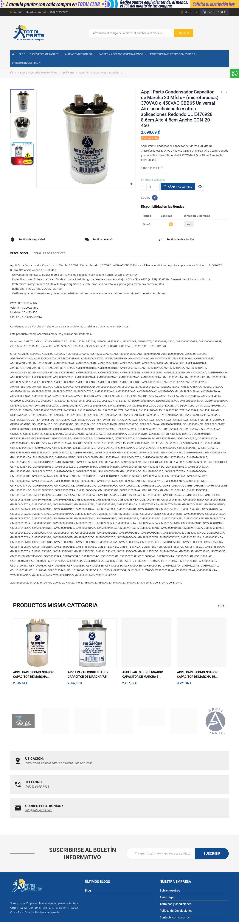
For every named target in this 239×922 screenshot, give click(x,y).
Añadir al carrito (178, 187)
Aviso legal (167, 856)
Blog (88, 849)
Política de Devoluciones (176, 869)
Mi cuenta (189, 12)
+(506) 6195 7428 (57, 12)
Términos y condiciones (175, 862)
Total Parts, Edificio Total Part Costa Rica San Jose (49, 765)
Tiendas (165, 889)
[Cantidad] (150, 186)
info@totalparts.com (27, 12)
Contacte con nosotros (175, 876)
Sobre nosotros (170, 849)
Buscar (184, 33)
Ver (189, 224)
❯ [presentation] (224, 605)
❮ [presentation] (218, 605)
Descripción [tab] (19, 253)
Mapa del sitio (169, 882)
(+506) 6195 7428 (112, 763)
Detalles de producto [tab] (49, 253)
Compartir (155, 198)
